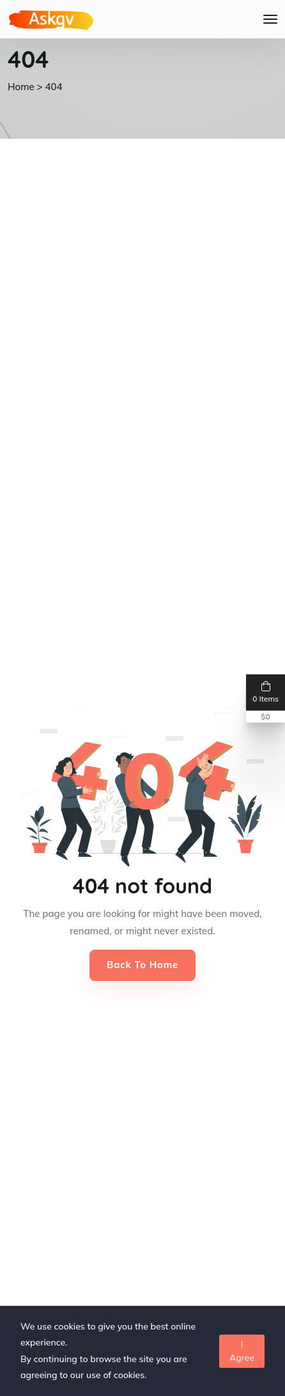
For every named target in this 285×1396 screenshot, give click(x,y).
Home (21, 87)
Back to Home (142, 965)
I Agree (241, 1350)
